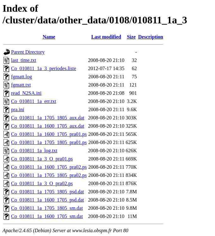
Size (131, 36)
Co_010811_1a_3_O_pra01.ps (42, 158)
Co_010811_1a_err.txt (33, 101)
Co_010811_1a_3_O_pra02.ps (42, 183)
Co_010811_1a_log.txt (34, 150)
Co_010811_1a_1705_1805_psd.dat (47, 191)
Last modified (106, 36)
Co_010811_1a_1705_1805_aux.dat (47, 117)
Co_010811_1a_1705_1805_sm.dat (47, 208)
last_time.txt (23, 60)
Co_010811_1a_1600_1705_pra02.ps (49, 167)
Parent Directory (28, 52)
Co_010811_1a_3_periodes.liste (43, 68)
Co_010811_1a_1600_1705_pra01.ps (49, 134)
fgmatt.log (21, 76)
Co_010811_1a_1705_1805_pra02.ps (49, 175)
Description (150, 36)
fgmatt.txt (21, 85)
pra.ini (17, 109)
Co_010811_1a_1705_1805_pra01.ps (49, 142)
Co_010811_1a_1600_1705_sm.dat (47, 216)
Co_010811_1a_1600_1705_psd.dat (47, 200)
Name (49, 36)
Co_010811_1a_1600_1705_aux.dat (47, 126)
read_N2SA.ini (26, 93)
